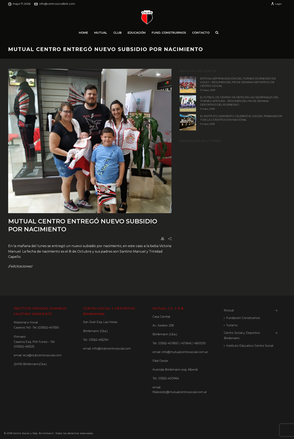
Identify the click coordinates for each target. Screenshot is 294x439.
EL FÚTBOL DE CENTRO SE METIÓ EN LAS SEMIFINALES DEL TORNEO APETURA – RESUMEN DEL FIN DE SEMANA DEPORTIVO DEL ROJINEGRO (239, 101)
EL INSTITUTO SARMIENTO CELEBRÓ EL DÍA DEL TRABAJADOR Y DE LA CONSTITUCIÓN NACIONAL (241, 117)
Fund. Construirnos (169, 33)
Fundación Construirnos (242, 318)
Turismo (231, 325)
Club (117, 33)
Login (276, 3)
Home (83, 33)
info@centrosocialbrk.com (57, 3)
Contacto (200, 33)
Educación (137, 33)
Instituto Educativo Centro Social (248, 346)
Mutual (100, 33)
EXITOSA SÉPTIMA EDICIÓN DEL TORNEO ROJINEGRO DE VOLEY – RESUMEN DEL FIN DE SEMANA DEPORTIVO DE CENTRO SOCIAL (238, 82)
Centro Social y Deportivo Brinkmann (242, 335)
